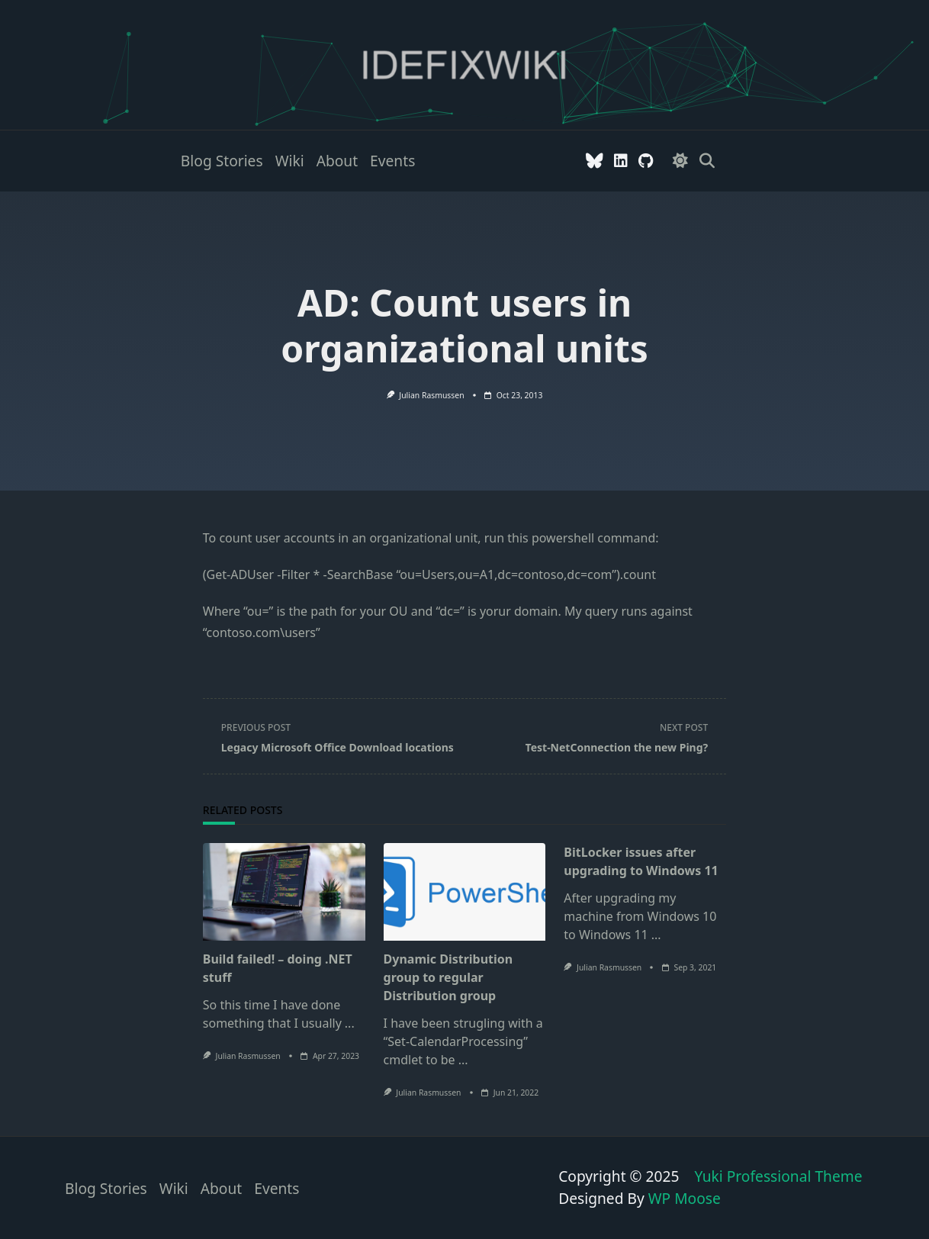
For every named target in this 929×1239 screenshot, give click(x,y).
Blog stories (222, 160)
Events (392, 160)
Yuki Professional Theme (778, 1176)
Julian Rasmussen (431, 395)
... (350, 1023)
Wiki (289, 160)
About (337, 160)
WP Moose (684, 1198)
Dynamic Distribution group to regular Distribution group (448, 977)
